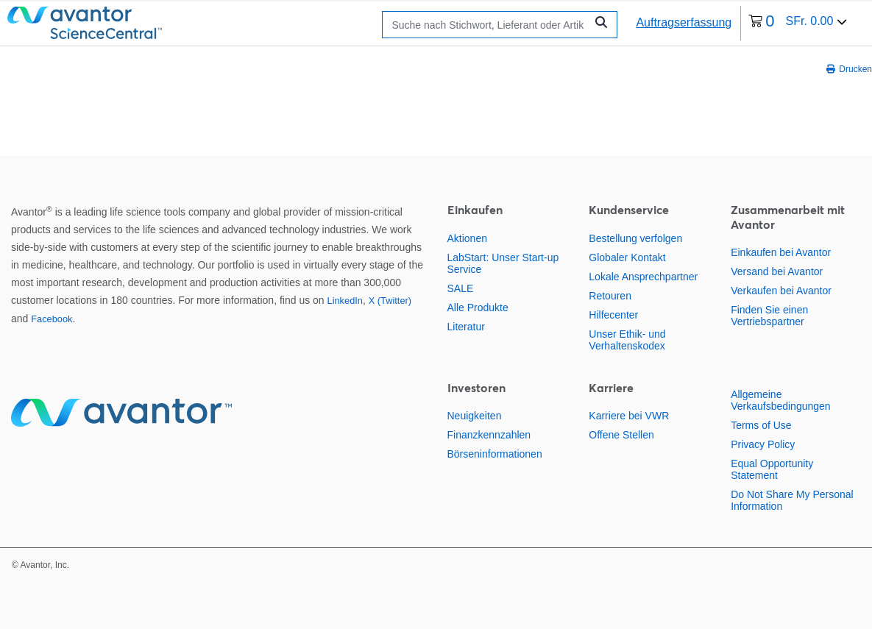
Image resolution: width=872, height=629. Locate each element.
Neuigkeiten (474, 416)
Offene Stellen (621, 435)
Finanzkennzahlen (489, 435)
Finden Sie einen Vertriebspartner (769, 315)
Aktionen (467, 238)
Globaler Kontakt (627, 257)
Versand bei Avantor (777, 271)
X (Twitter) (390, 300)
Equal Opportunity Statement (772, 469)
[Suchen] (487, 25)
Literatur (466, 327)
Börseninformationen (494, 454)
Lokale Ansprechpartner (643, 276)
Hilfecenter (613, 315)
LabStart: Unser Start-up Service (503, 263)
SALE (460, 288)
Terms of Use (761, 425)
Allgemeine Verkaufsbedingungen (780, 400)
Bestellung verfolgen (635, 238)
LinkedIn (345, 300)
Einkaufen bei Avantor (781, 252)
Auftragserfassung (683, 22)
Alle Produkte (477, 307)
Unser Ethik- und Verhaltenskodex (627, 340)
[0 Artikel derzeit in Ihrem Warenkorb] (797, 23)
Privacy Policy (763, 444)
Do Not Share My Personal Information (792, 500)
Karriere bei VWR (629, 416)
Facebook (51, 318)
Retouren (610, 296)
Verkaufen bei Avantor (781, 290)
